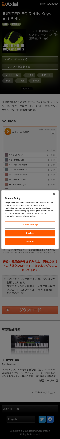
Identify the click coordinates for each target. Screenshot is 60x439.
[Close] (54, 194)
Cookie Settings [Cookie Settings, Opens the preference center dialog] (30, 225)
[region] (29, 219)
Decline (30, 233)
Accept (30, 241)
